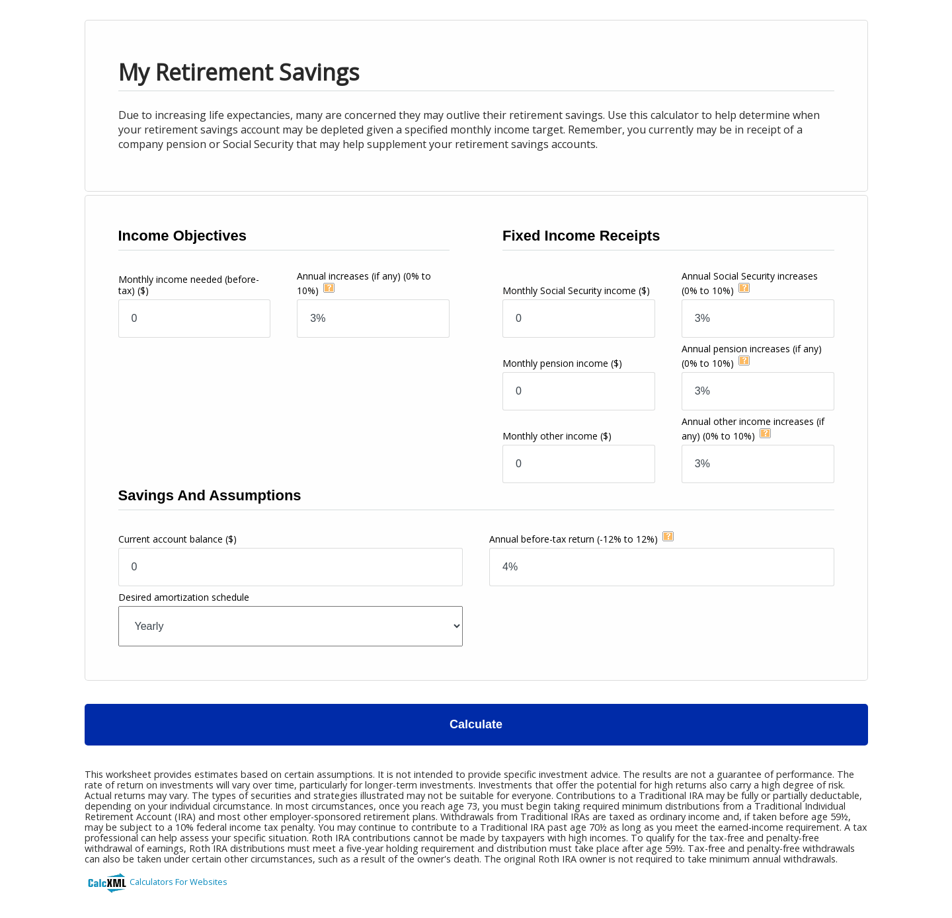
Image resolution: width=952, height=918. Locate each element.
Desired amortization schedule (183, 597)
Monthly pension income (562, 363)
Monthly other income (557, 436)
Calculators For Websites (178, 882)
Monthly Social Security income (576, 290)
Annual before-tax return (573, 539)
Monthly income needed (188, 285)
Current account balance (177, 539)
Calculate (476, 724)
